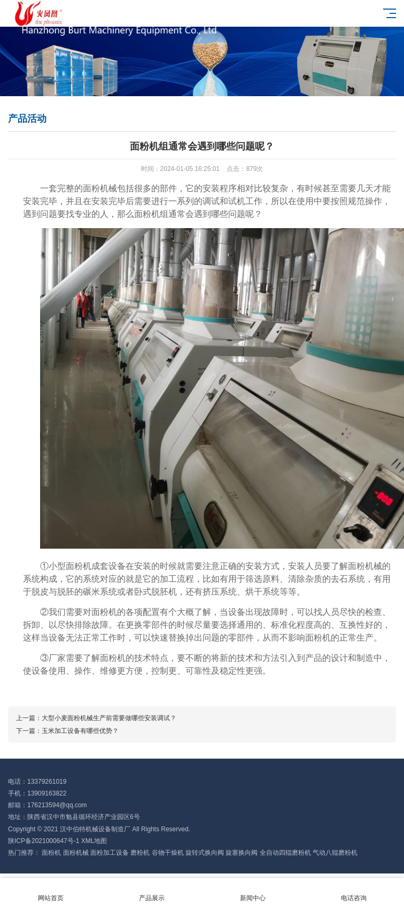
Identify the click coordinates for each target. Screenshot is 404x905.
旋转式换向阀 (204, 852)
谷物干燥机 (168, 852)
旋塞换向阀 (242, 852)
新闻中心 (252, 892)
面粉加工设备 (109, 852)
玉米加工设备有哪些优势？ (80, 731)
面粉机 (51, 852)
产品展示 (151, 892)
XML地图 (94, 841)
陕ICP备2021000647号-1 (43, 841)
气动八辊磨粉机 (335, 852)
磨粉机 (140, 852)
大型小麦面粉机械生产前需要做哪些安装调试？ (109, 718)
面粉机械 (76, 852)
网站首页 (50, 892)
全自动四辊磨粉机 (285, 852)
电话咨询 (353, 892)
